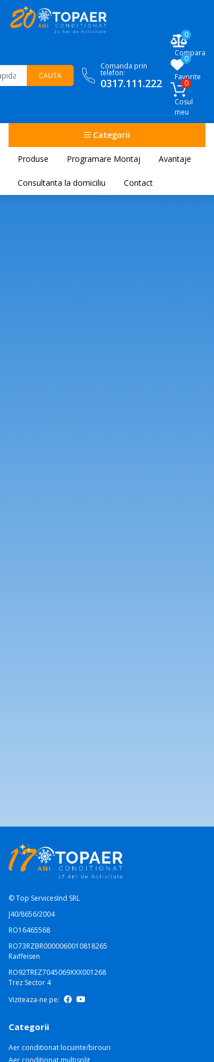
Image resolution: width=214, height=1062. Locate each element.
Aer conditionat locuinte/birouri (60, 1047)
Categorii (107, 134)
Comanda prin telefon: (131, 75)
